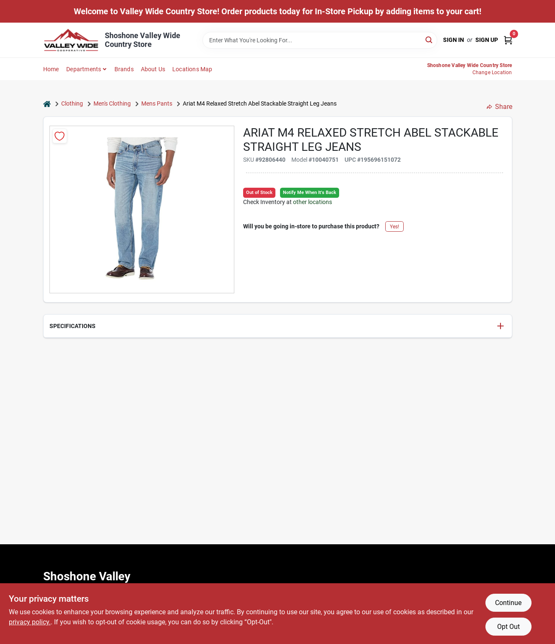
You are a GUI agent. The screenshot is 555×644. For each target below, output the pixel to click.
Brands (124, 69)
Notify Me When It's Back (309, 192)
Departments (83, 69)
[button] (278, 326)
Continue (508, 603)
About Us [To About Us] (153, 69)
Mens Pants (156, 103)
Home (51, 69)
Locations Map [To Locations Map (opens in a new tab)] (192, 69)
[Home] (47, 103)
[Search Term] (319, 40)
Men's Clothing (112, 103)
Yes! (394, 227)
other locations (312, 202)
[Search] (429, 40)
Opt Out (508, 627)
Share (499, 107)
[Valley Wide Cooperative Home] (71, 40)
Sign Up (486, 39)
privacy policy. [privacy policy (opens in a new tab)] (30, 622)
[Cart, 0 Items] (508, 40)
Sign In (453, 39)
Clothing (72, 103)
